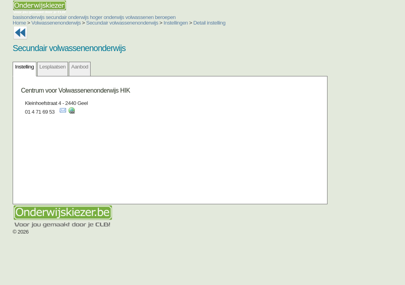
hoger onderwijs (107, 17)
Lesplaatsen (53, 67)
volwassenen (139, 17)
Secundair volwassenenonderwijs (122, 23)
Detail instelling (209, 23)
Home (19, 23)
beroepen (165, 17)
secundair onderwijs (67, 17)
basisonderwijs (28, 17)
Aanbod (79, 67)
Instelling (24, 67)
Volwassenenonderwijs (56, 23)
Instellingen (176, 23)
